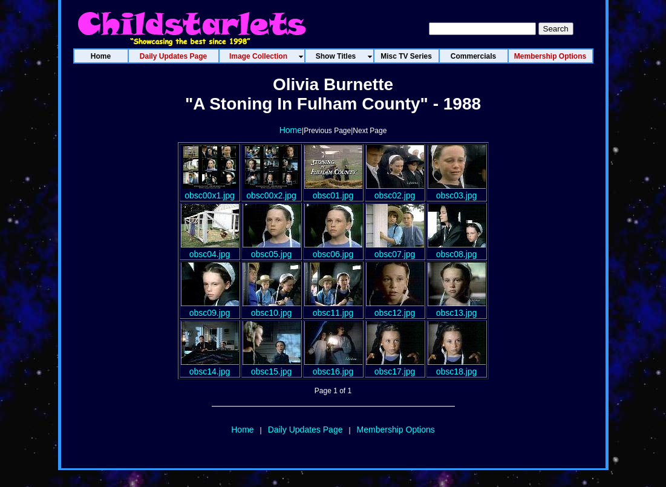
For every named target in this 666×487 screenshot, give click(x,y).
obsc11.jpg (333, 308)
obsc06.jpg (333, 249)
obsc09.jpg (210, 308)
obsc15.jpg (272, 366)
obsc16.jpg (333, 366)
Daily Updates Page (305, 429)
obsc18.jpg (457, 366)
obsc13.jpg (457, 308)
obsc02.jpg (395, 190)
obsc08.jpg (457, 249)
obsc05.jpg (272, 249)
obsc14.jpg (210, 366)
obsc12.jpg (395, 308)
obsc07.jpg (395, 249)
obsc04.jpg (210, 249)
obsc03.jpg (457, 190)
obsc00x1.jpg (210, 190)
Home (290, 130)
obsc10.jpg (272, 308)
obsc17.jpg (395, 366)
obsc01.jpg (333, 190)
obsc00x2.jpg (271, 190)
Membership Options (396, 429)
